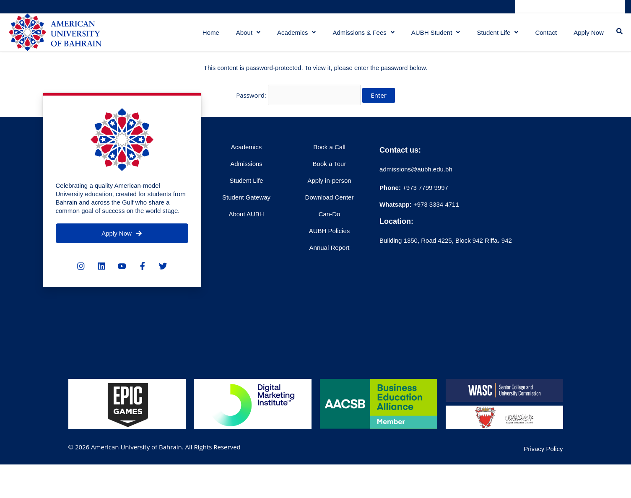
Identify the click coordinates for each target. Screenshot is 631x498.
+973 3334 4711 (435, 208)
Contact (544, 35)
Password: (298, 100)
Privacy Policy (543, 452)
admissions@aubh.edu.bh (415, 173)
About (246, 35)
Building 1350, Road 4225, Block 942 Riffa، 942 (445, 244)
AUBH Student (433, 35)
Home (208, 35)
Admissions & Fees (361, 35)
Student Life (495, 35)
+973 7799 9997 (413, 191)
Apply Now (587, 35)
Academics (294, 35)
